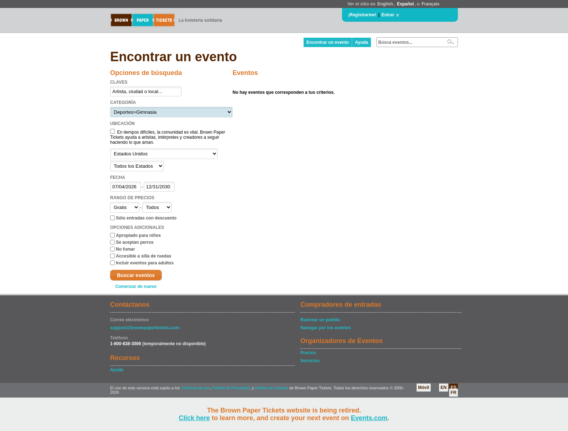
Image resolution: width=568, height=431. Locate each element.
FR (453, 392)
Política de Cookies (271, 388)
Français (430, 4)
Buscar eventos (136, 275)
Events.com (369, 418)
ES (453, 387)
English (385, 4)
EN (443, 387)
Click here (194, 418)
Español (405, 4)
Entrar (387, 14)
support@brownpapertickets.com (144, 327)
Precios (308, 352)
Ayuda (361, 42)
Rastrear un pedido (320, 319)
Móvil (423, 387)
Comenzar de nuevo (135, 286)
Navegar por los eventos (325, 327)
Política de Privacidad (231, 388)
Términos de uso (195, 388)
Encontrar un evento (327, 42)
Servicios (310, 360)
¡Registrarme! (362, 14)
